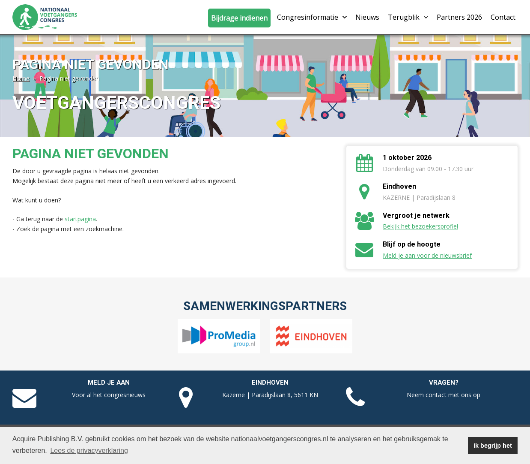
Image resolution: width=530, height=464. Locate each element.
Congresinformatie (312, 17)
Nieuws (367, 17)
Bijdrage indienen (239, 18)
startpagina (80, 219)
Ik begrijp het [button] (492, 445)
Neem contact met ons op (443, 395)
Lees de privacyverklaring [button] (89, 450)
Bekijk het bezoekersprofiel (420, 226)
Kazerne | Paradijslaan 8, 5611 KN (270, 395)
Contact (503, 17)
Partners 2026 (459, 17)
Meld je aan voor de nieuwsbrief (427, 255)
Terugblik (408, 17)
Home (21, 78)
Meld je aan (109, 382)
